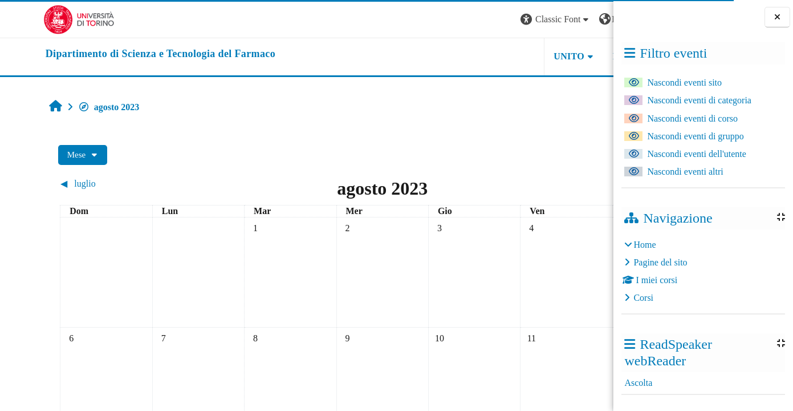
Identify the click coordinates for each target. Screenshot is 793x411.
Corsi (643, 298)
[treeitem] (703, 271)
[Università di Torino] (35, 18)
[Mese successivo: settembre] (530, 184)
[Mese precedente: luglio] (94, 184)
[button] (459, 20)
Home (644, 244)
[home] (117, 54)
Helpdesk (541, 56)
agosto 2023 (71, 107)
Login (593, 19)
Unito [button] (472, 56)
